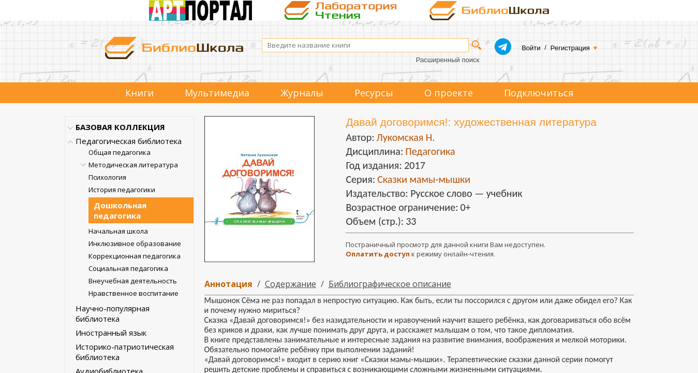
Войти (531, 48)
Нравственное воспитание (133, 293)
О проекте (448, 93)
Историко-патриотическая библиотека (125, 351)
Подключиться (538, 93)
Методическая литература (133, 164)
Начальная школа (118, 231)
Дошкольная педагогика (120, 210)
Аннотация (228, 284)
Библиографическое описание (390, 284)
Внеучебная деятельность (132, 280)
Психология (107, 177)
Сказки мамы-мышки (423, 179)
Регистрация (570, 48)
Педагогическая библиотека (129, 141)
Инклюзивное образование (134, 243)
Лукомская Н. (405, 137)
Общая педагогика (119, 152)
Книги (139, 93)
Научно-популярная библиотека (113, 313)
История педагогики (121, 189)
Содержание (290, 284)
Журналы (301, 93)
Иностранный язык (111, 332)
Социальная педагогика (128, 268)
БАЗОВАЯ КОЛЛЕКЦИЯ (120, 127)
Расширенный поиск (447, 60)
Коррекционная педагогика (134, 256)
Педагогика (430, 151)
